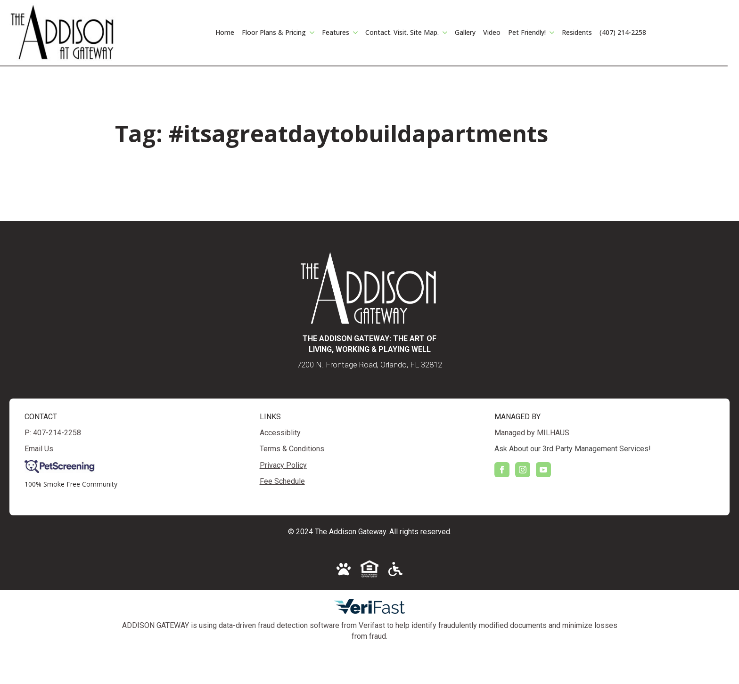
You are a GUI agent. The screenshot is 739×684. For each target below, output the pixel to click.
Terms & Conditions (292, 448)
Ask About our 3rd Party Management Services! (572, 448)
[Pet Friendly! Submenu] (552, 32)
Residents (577, 32)
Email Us (39, 448)
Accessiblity (280, 432)
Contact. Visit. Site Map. (402, 32)
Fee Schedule (282, 481)
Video (492, 32)
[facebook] (501, 469)
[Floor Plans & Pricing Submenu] (312, 32)
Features (335, 32)
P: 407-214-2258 (53, 432)
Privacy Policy (283, 465)
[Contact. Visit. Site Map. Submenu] (445, 32)
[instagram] (522, 469)
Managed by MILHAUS (531, 432)
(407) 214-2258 (622, 32)
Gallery (465, 32)
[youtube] (543, 469)
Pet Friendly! (527, 32)
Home (224, 32)
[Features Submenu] (355, 32)
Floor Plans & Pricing (274, 32)
